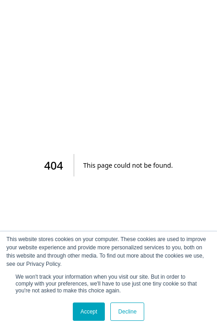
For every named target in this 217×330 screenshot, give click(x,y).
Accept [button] (89, 311)
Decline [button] (127, 311)
